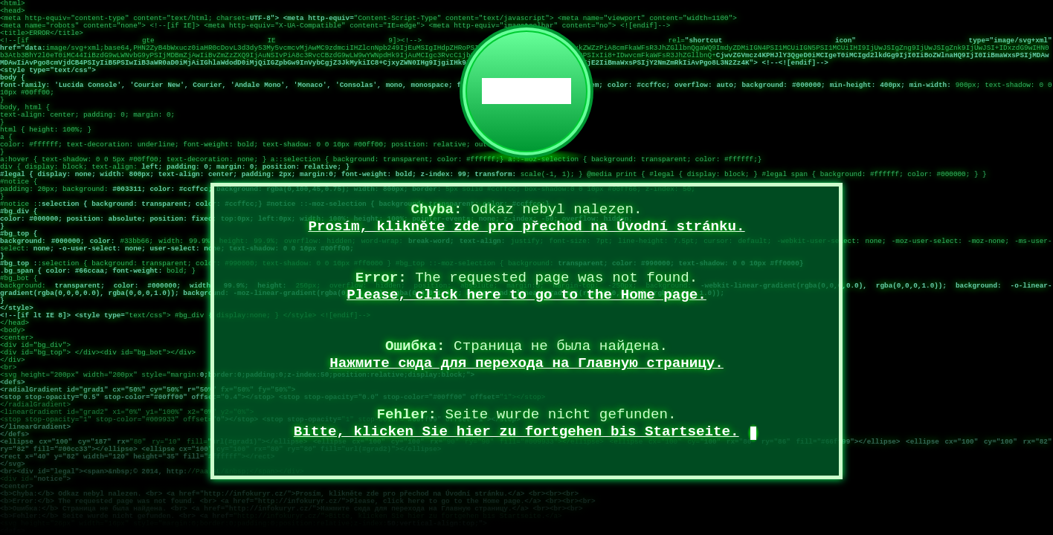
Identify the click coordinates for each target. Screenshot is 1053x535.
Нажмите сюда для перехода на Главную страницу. (526, 363)
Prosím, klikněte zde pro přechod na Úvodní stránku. (526, 226)
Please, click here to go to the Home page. (526, 295)
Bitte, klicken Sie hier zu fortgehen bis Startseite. (516, 432)
